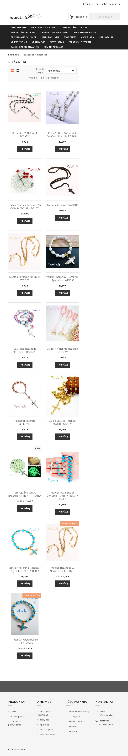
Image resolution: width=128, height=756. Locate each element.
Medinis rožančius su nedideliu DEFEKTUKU (62, 569)
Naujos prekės (17, 716)
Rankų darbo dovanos (25, 47)
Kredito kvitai (75, 721)
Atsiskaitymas (46, 729)
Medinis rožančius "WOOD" (62, 205)
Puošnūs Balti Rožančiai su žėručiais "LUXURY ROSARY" (62, 134)
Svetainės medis (47, 734)
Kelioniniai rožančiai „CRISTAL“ (25, 422)
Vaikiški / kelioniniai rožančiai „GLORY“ (62, 350)
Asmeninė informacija (79, 711)
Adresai (73, 726)
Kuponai (73, 731)
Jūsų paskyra (76, 702)
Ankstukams (18, 27)
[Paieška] (104, 16)
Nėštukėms (57, 42)
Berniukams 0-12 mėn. (55, 32)
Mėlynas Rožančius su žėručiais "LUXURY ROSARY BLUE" (62, 496)
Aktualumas (61, 71)
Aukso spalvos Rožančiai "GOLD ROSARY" (62, 422)
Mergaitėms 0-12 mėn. (44, 27)
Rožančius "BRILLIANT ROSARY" (24, 134)
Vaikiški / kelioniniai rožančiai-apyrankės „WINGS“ (62, 278)
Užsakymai (74, 716)
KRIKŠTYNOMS (19, 42)
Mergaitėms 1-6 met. (75, 27)
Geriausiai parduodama (14, 723)
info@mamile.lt (106, 715)
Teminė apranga (53, 47)
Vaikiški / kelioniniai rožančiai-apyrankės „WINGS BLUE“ (25, 569)
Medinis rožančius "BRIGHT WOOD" (24, 278)
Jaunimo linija (50, 37)
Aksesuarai (88, 37)
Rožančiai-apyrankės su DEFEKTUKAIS (25, 641)
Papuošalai (106, 37)
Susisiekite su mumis (108, 4)
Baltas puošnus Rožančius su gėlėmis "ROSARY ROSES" (25, 206)
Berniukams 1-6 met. (86, 32)
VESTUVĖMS (38, 42)
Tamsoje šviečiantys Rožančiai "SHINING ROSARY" (24, 494)
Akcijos (14, 711)
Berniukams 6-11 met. (24, 37)
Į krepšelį (25, 148)
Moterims (70, 37)
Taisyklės (44, 719)
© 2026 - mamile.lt (16, 749)
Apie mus (44, 724)
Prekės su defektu (80, 42)
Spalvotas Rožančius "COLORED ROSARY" (25, 350)
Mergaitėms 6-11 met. (24, 32)
